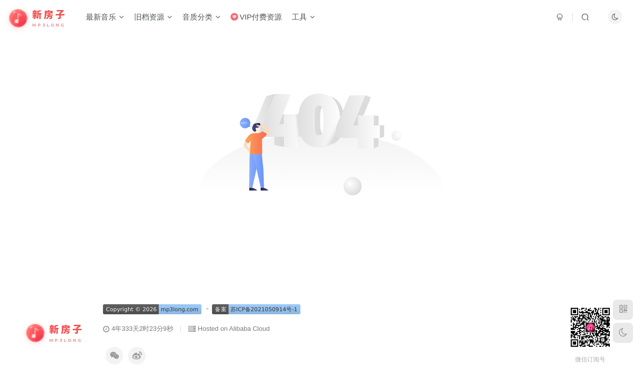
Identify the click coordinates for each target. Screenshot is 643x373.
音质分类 (201, 17)
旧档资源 (153, 17)
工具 (303, 17)
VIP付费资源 (256, 17)
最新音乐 (105, 17)
